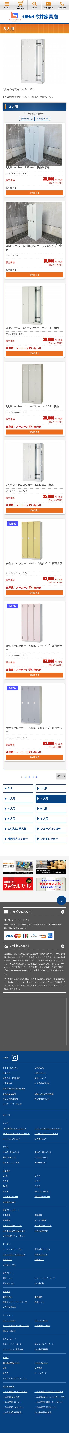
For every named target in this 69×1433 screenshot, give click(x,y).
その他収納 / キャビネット (14, 1236)
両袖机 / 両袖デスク (43, 1152)
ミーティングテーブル (12, 1249)
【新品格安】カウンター (13, 1407)
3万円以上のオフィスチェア (46, 1134)
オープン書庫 (40, 1220)
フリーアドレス (41, 1157)
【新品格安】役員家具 (12, 1412)
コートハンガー (41, 1373)
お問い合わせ (40, 1073)
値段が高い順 (42, 119)
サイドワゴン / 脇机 (11, 1162)
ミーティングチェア (11, 1139)
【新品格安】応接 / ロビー (46, 1407)
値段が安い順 (27, 119)
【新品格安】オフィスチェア (15, 1392)
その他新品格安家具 (43, 1412)
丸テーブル (7, 1260)
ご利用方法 (39, 1068)
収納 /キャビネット (11, 1210)
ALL (10, 788)
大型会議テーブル (42, 1249)
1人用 (43, 788)
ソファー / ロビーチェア (45, 1278)
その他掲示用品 (41, 1349)
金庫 (4, 1368)
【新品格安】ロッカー (12, 1402)
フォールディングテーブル (14, 1254)
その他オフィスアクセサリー (15, 1378)
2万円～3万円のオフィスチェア (16, 1134)
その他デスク (40, 1162)
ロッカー (6, 1171)
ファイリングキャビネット (14, 1231)
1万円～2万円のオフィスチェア (48, 1128)
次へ (59, 776)
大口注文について (42, 1099)
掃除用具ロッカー (18, 838)
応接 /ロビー (8, 1273)
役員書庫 (38, 1297)
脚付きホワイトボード (44, 1344)
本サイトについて (10, 1068)
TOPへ (61, 902)
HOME (5, 1058)
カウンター (7, 1315)
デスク (5, 1147)
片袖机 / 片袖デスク (11, 1152)
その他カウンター (42, 1326)
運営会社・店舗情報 (11, 1078)
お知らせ (6, 1073)
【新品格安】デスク (11, 1397)
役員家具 (6, 1291)
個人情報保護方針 (42, 1083)
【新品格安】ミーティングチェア (49, 1392)
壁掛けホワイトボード (12, 1344)
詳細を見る (34, 193)
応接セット (7, 1278)
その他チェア (40, 1139)
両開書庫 (38, 1215)
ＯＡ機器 (38, 1368)
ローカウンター (41, 1320)
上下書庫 (6, 1215)
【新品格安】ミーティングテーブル (50, 1397)
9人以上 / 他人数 (17, 828)
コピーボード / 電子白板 (13, 1349)
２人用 (11, 798)
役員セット (39, 1302)
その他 (5, 1357)
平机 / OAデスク (9, 1157)
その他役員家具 (9, 1307)
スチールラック (41, 1231)
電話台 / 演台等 (9, 1331)
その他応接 (39, 1283)
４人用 (11, 808)
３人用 (44, 798)
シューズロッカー (50, 828)
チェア (5, 1123)
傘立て (5, 1373)
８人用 (44, 818)
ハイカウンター (9, 1320)
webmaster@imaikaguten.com (19, 970)
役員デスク (7, 1297)
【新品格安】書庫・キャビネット (49, 1402)
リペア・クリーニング (12, 1104)
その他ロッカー (49, 838)
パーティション (41, 1363)
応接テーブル (8, 1283)
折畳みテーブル (41, 1254)
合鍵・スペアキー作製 (44, 1094)
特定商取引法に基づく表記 (14, 1088)
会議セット (39, 1260)
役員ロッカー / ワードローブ (15, 1302)
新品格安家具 (8, 1386)
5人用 (43, 808)
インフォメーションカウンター (16, 1326)
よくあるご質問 (9, 1094)
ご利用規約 (7, 1083)
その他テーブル (9, 1265)
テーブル (6, 1244)
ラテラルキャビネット (12, 1225)
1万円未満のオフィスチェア (15, 1128)
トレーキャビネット (43, 1225)
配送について (40, 1078)
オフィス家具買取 (10, 1099)
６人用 (11, 818)
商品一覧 (6, 1115)
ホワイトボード (9, 1339)
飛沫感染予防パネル (11, 1363)
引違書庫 (6, 1220)
